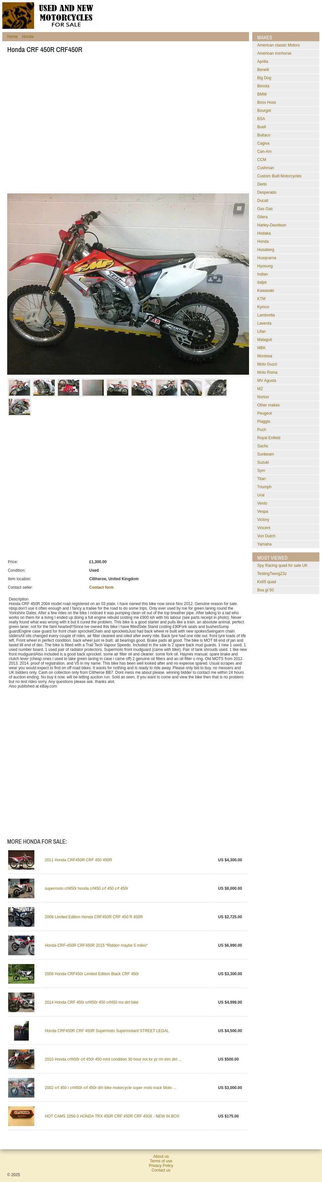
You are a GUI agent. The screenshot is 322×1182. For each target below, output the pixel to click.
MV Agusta (266, 380)
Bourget (264, 110)
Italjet (262, 282)
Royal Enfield (268, 438)
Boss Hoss (266, 102)
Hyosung (265, 266)
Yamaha (264, 544)
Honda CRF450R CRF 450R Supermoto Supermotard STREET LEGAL (107, 1031)
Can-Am (264, 151)
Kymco (263, 307)
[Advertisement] (61, 125)
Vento (262, 503)
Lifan (261, 331)
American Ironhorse (274, 53)
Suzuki (263, 462)
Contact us (161, 1170)
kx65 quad (266, 582)
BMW (262, 94)
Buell (261, 127)
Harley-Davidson (271, 225)
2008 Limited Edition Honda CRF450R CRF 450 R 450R (94, 917)
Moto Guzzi (267, 364)
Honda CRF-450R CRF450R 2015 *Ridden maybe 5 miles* (96, 945)
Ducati (262, 200)
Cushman (265, 168)
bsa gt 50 (265, 590)
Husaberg (265, 249)
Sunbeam (265, 454)
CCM (261, 159)
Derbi (262, 184)
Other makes (268, 405)
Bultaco (263, 135)
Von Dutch (266, 536)
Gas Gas (265, 208)
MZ (260, 388)
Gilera (262, 217)
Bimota (263, 86)
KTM (261, 298)
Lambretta (266, 315)
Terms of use (161, 1161)
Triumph (264, 487)
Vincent (263, 528)
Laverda (264, 323)
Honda (27, 36)
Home (12, 36)
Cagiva (263, 143)
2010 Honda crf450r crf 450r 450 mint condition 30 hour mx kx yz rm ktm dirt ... (113, 1059)
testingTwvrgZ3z (272, 573)
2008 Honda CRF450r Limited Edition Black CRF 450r (92, 974)
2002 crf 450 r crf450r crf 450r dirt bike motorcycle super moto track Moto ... (110, 1087)
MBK (261, 348)
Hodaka (264, 233)
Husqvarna (266, 258)
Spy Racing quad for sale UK (282, 565)
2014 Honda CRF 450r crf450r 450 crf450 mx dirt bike (91, 1002)
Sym (261, 470)
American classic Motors (278, 45)
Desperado (267, 192)
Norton (263, 397)
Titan (261, 478)
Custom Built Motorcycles (279, 176)
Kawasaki (265, 290)
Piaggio (263, 421)
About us (161, 1156)
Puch (261, 429)
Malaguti (264, 339)
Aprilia (262, 61)
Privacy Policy (161, 1165)
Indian (262, 274)
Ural (260, 495)
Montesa (264, 356)
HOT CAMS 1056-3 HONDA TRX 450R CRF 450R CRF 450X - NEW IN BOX (112, 1116)
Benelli (263, 69)
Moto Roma (267, 372)
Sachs (262, 446)
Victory (263, 519)
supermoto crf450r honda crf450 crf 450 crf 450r (86, 888)
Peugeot (264, 413)
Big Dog (264, 78)
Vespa (262, 511)
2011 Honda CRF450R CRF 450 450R (78, 860)
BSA (261, 118)
